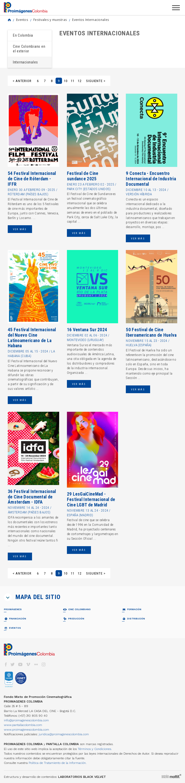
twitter (12, 664)
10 (65, 81)
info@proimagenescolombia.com (26, 720)
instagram (43, 664)
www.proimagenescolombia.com (26, 729)
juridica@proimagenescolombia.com (64, 734)
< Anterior (22, 81)
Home (9, 20)
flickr (35, 664)
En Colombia (23, 35)
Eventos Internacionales (90, 20)
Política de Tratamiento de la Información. (58, 763)
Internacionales (25, 62)
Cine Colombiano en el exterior (29, 48)
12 (79, 81)
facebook (5, 664)
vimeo (28, 664)
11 (72, 81)
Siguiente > (95, 81)
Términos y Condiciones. (95, 749)
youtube (20, 664)
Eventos (22, 20)
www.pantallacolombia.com (23, 725)
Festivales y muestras (50, 20)
